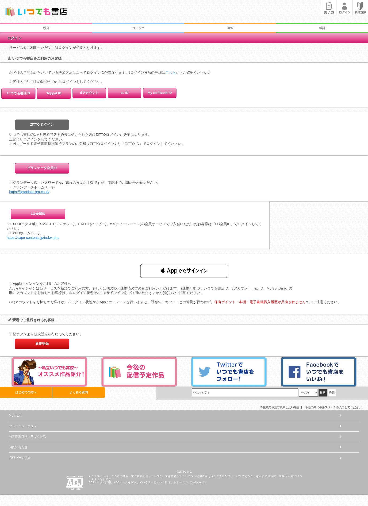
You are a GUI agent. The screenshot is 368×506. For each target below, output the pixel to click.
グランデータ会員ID (42, 168)
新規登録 (42, 343)
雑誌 (322, 28)
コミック (138, 28)
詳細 (332, 392)
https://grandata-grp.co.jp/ (29, 192)
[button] (184, 271)
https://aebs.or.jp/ (194, 482)
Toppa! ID (53, 93)
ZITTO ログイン (42, 124)
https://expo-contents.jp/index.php (33, 237)
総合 (46, 28)
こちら (170, 72)
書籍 (230, 28)
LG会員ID (38, 214)
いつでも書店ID (18, 93)
